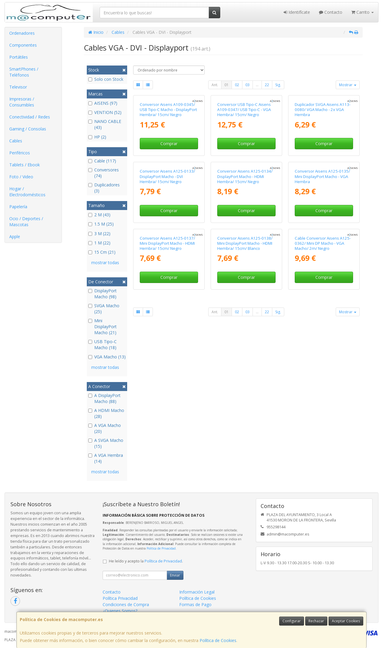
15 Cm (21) (101, 252)
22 (267, 84)
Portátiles (18, 57)
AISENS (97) (102, 103)
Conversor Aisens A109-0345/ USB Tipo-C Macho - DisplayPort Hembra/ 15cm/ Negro (168, 110)
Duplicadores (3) (104, 188)
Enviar (175, 575)
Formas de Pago (195, 604)
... (257, 84)
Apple (14, 236)
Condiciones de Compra (126, 604)
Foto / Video (21, 177)
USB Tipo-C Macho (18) (102, 344)
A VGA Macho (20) (104, 428)
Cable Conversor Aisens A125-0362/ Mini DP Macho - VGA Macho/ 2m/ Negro (323, 243)
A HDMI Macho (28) (106, 413)
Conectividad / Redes (29, 117)
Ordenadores (22, 33)
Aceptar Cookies (346, 620)
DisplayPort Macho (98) (102, 293)
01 (226, 84)
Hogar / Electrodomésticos (27, 191)
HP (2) (97, 137)
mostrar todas (105, 262)
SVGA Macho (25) (103, 308)
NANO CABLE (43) (104, 124)
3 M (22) (99, 233)
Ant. (215, 84)
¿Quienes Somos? (120, 611)
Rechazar (316, 620)
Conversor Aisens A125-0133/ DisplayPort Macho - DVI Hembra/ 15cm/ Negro (167, 176)
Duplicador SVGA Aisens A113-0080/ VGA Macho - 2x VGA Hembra (322, 110)
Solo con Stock (105, 79)
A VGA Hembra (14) (105, 458)
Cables (15, 141)
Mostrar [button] (347, 84)
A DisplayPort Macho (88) (104, 398)
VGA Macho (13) (107, 357)
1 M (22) (99, 243)
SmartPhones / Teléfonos (23, 72)
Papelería (18, 206)
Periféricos (19, 153)
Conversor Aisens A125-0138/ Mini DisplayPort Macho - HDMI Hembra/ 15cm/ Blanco (245, 243)
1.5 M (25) (101, 224)
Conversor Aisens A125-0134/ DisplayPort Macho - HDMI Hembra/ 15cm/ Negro (245, 176)
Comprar (168, 143)
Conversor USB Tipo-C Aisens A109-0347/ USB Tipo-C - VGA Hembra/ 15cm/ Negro (244, 110)
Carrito (362, 12)
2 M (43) (99, 214)
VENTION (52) (104, 112)
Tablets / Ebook (24, 165)
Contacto (330, 12)
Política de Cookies (218, 640)
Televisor (18, 87)
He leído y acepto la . (146, 561)
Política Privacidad (120, 598)
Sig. (278, 84)
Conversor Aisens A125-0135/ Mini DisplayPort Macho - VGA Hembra (322, 176)
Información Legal (197, 592)
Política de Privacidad (161, 548)
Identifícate (297, 12)
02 (237, 84)
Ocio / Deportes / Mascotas (26, 221)
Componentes (23, 45)
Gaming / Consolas (27, 129)
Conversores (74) (103, 173)
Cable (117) (102, 161)
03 (247, 84)
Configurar (291, 620)
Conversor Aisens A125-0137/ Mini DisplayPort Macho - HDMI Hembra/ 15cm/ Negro (167, 243)
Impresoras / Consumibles (21, 102)
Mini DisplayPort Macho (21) (102, 326)
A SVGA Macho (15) (105, 443)
